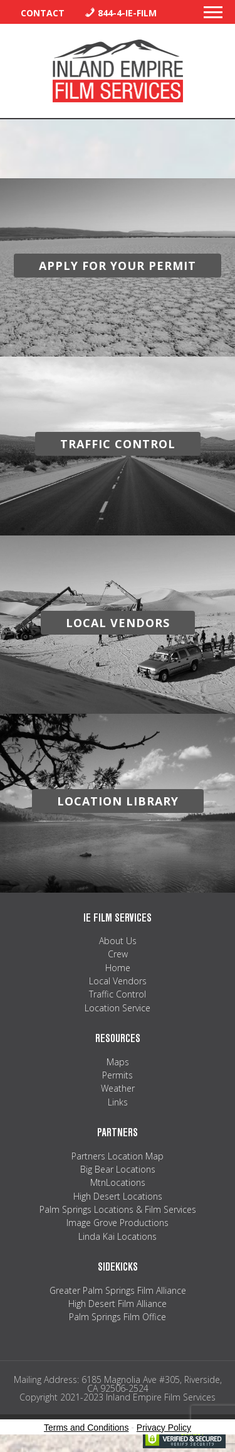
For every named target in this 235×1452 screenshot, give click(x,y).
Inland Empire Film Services (118, 71)
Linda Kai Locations (117, 1236)
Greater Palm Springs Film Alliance (118, 1290)
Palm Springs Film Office (117, 1317)
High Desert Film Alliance (117, 1303)
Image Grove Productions (117, 1223)
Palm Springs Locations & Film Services (117, 1209)
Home (117, 968)
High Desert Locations (117, 1196)
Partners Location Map (117, 1156)
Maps (118, 1062)
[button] (213, 15)
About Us (118, 941)
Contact (43, 13)
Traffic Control (117, 994)
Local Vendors (118, 981)
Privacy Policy (164, 1427)
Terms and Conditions (86, 1427)
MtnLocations (117, 1182)
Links (118, 1102)
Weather (118, 1088)
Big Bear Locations (117, 1169)
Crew (118, 954)
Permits (117, 1075)
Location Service (117, 1008)
